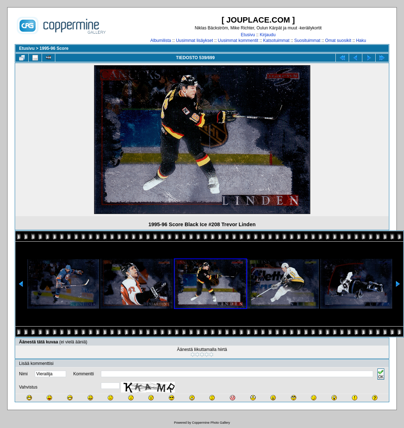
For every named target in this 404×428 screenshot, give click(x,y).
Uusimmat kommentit (238, 40)
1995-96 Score (54, 48)
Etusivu (248, 34)
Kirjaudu (267, 34)
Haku (361, 40)
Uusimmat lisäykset (194, 40)
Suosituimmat (307, 40)
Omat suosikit (338, 40)
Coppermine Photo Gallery (211, 422)
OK (381, 374)
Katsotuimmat (276, 40)
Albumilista (160, 40)
